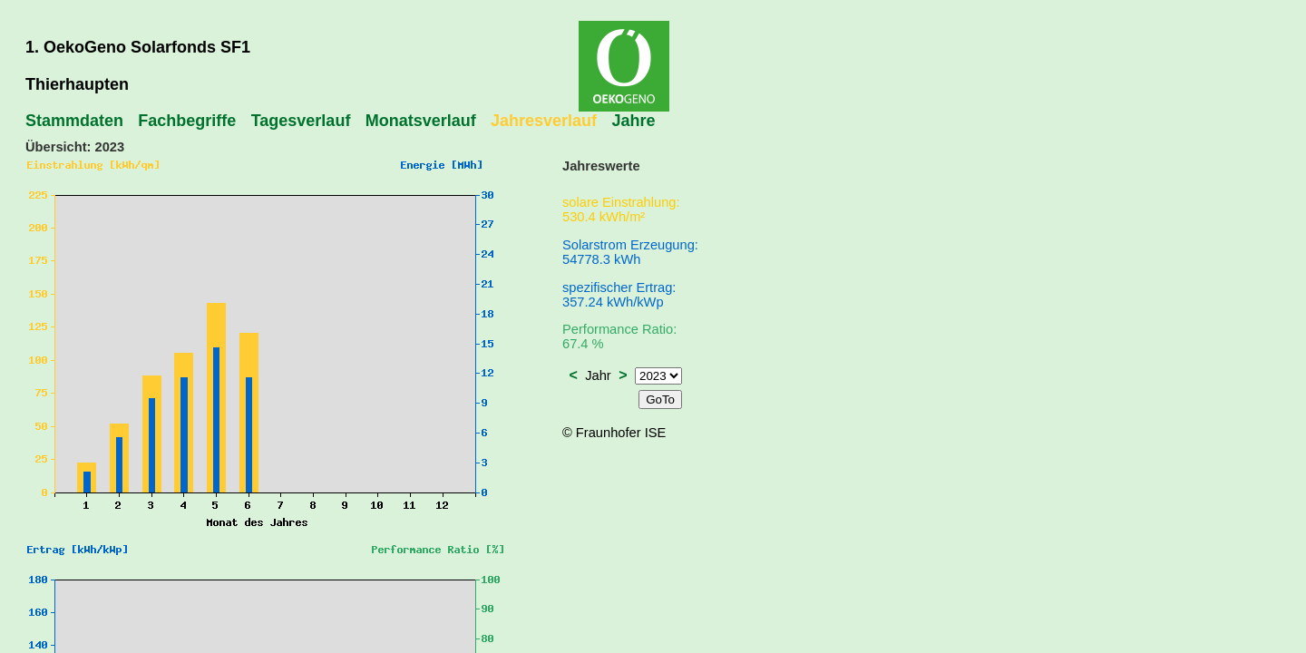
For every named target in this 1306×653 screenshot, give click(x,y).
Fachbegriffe (187, 121)
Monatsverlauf (420, 121)
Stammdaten (74, 121)
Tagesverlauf (301, 121)
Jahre (633, 121)
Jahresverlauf (544, 121)
